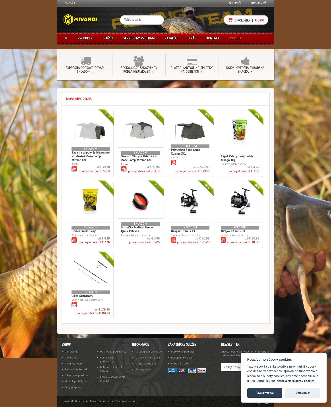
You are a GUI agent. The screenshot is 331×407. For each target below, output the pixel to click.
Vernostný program (139, 38)
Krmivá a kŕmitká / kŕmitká (135, 235)
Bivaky (75, 164)
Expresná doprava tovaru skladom (86, 70)
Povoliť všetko (265, 393)
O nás (192, 38)
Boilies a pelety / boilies (84, 235)
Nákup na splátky (181, 357)
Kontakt (213, 38)
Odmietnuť (303, 393)
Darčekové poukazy (182, 351)
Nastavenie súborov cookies (295, 381)
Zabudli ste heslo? (76, 369)
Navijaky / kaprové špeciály (185, 235)
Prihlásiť (236, 2)
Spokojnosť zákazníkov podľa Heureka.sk (139, 70)
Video (236, 38)
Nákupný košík (73, 363)
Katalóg (70, 2)
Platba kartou (179, 363)
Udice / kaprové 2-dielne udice (87, 299)
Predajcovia (142, 369)
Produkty (85, 38)
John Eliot (105, 401)
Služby (108, 38)
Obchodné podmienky (113, 351)
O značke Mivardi (145, 363)
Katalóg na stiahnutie (148, 351)
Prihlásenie (71, 351)
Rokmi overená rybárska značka (245, 70)
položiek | (246, 19)
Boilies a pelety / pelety (233, 164)
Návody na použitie (76, 375)
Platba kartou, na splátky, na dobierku (192, 70)
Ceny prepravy (73, 387)
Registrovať (258, 2)
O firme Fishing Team (147, 357)
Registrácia (72, 357)
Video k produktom (76, 381)
